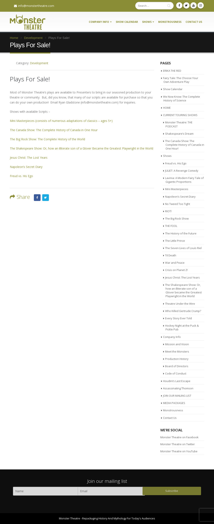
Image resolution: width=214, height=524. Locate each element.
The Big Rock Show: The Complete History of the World (47, 139)
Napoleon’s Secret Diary (26, 167)
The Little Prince (175, 241)
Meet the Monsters (177, 351)
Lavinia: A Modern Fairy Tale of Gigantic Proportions (184, 180)
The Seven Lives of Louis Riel (183, 248)
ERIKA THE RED (172, 71)
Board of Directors (176, 366)
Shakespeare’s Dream (179, 133)
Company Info (99, 22)
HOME (167, 108)
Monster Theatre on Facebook (179, 437)
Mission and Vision (177, 344)
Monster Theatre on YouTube (178, 451)
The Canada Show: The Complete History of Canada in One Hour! (184, 144)
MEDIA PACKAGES (174, 403)
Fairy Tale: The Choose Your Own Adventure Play (180, 80)
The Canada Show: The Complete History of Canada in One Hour (54, 130)
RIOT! (168, 211)
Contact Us (194, 22)
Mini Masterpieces (176, 189)
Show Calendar (127, 22)
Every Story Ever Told (178, 318)
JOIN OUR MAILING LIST (177, 395)
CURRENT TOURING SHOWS (180, 115)
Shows (147, 22)
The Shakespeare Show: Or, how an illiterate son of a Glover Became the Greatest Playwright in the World (81, 148)
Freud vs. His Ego (21, 176)
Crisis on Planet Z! (176, 270)
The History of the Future (180, 233)
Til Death (170, 255)
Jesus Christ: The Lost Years (28, 158)
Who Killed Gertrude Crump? (183, 311)
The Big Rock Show (177, 218)
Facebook (37, 197)
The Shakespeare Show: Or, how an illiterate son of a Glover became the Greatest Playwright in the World (183, 290)
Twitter (45, 197)
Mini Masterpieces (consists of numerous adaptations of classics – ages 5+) (61, 121)
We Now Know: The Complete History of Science (181, 98)
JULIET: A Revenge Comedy (181, 171)
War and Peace (175, 263)
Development (39, 63)
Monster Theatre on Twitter (177, 444)
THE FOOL (171, 226)
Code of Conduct (175, 373)
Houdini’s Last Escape (176, 381)
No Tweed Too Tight (177, 204)
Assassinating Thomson (178, 388)
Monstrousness (169, 22)
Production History (177, 359)
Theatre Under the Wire (180, 303)
